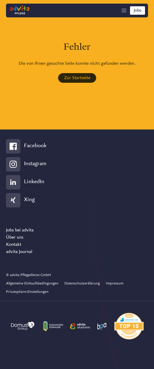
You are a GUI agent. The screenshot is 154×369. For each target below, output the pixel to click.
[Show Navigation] (124, 10)
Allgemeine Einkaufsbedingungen (32, 283)
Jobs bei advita (20, 230)
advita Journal (19, 251)
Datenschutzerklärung (82, 283)
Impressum (114, 283)
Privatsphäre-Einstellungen (27, 292)
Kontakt (13, 244)
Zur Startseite (77, 78)
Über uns (14, 237)
